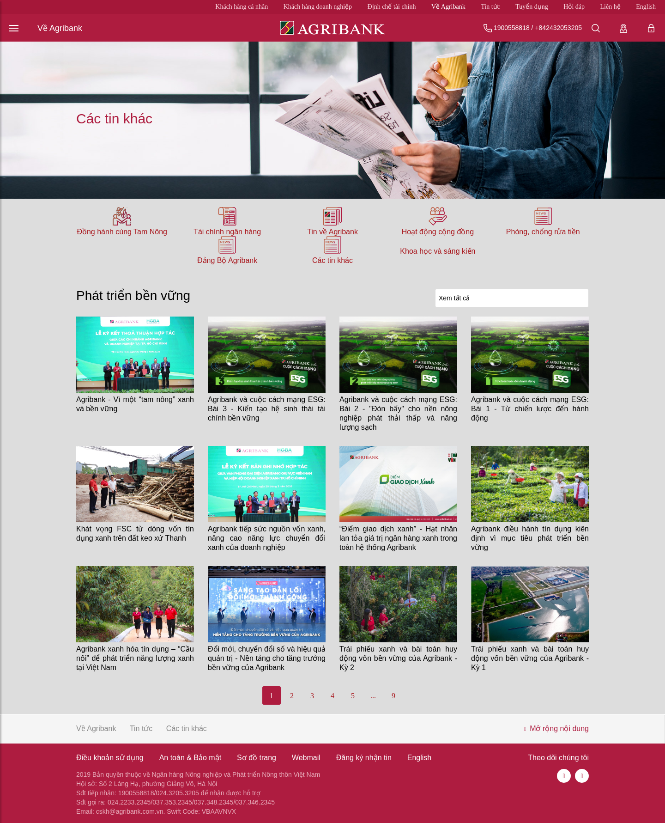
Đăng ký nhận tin (364, 758)
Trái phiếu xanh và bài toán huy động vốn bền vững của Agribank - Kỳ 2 (398, 658)
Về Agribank (448, 6)
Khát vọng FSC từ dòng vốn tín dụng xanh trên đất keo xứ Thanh (135, 533)
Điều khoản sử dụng (110, 758)
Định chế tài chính (392, 6)
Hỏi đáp (574, 6)
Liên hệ (610, 6)
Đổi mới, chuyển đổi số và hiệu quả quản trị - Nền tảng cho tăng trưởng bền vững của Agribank (267, 658)
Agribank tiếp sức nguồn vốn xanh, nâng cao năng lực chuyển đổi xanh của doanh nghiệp (267, 538)
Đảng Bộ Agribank (227, 260)
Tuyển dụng (531, 6)
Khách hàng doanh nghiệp (318, 6)
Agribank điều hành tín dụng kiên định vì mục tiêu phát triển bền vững (530, 538)
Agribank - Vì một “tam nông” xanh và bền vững (135, 404)
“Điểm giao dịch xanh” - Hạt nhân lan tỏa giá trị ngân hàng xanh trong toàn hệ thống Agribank (398, 538)
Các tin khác (332, 260)
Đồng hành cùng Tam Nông (122, 232)
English (646, 6)
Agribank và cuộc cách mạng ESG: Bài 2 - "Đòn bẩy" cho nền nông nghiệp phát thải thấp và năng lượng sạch (398, 413)
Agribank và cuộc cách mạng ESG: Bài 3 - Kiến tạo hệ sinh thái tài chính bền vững (267, 409)
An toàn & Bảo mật (190, 758)
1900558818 (512, 27)
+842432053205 (558, 27)
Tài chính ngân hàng (227, 232)
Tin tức (490, 6)
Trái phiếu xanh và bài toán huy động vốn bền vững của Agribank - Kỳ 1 (530, 658)
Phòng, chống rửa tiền (543, 232)
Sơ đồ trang (256, 758)
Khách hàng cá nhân (241, 6)
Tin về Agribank (332, 232)
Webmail (306, 758)
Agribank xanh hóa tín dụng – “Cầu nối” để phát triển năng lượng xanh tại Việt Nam (135, 658)
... (373, 696)
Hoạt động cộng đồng (438, 232)
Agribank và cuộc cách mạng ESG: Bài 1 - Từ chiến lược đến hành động (530, 409)
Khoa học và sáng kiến (437, 251)
